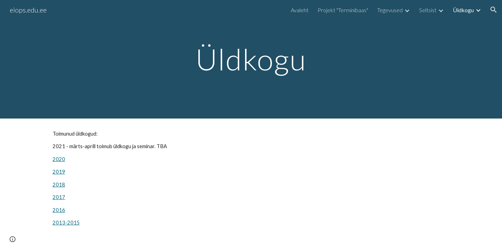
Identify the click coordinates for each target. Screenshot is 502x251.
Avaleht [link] (300, 10)
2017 (59, 197)
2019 (59, 172)
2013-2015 (66, 223)
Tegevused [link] (390, 10)
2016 (59, 210)
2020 (59, 159)
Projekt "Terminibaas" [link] (343, 10)
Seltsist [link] (427, 10)
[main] (251, 59)
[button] (493, 9)
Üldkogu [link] (463, 10)
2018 (59, 185)
